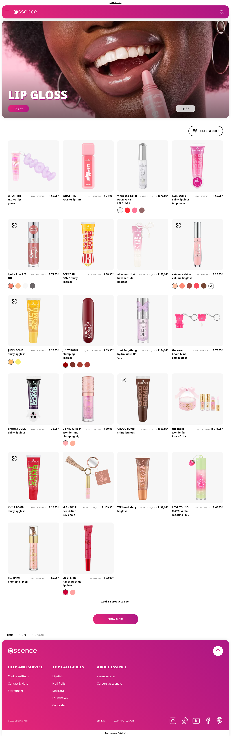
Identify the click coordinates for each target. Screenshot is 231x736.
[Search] (221, 12)
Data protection (124, 720)
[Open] (7, 12)
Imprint (101, 720)
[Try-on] (14, 225)
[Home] (25, 12)
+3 (211, 286)
